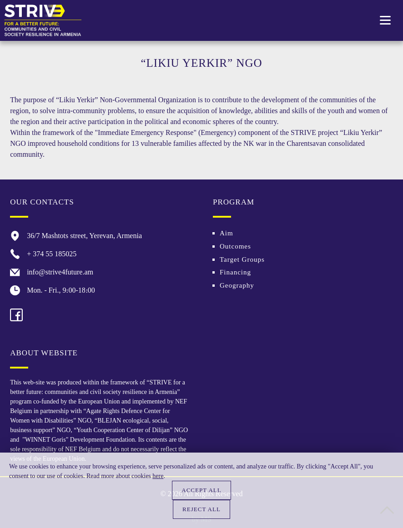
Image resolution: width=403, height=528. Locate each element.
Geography (237, 285)
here (157, 476)
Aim (226, 233)
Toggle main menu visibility (386, 17)
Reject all (201, 509)
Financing (235, 272)
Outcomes (235, 246)
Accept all (201, 490)
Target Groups (242, 259)
